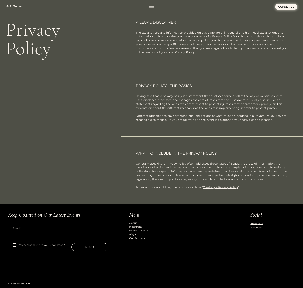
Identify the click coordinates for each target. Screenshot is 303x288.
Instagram (135, 226)
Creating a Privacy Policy (220, 187)
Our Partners (137, 238)
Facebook (256, 227)
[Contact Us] (286, 7)
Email (17, 228)
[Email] (59, 235)
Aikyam (133, 234)
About (133, 222)
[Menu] (151, 6)
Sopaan (18, 6)
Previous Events (139, 230)
